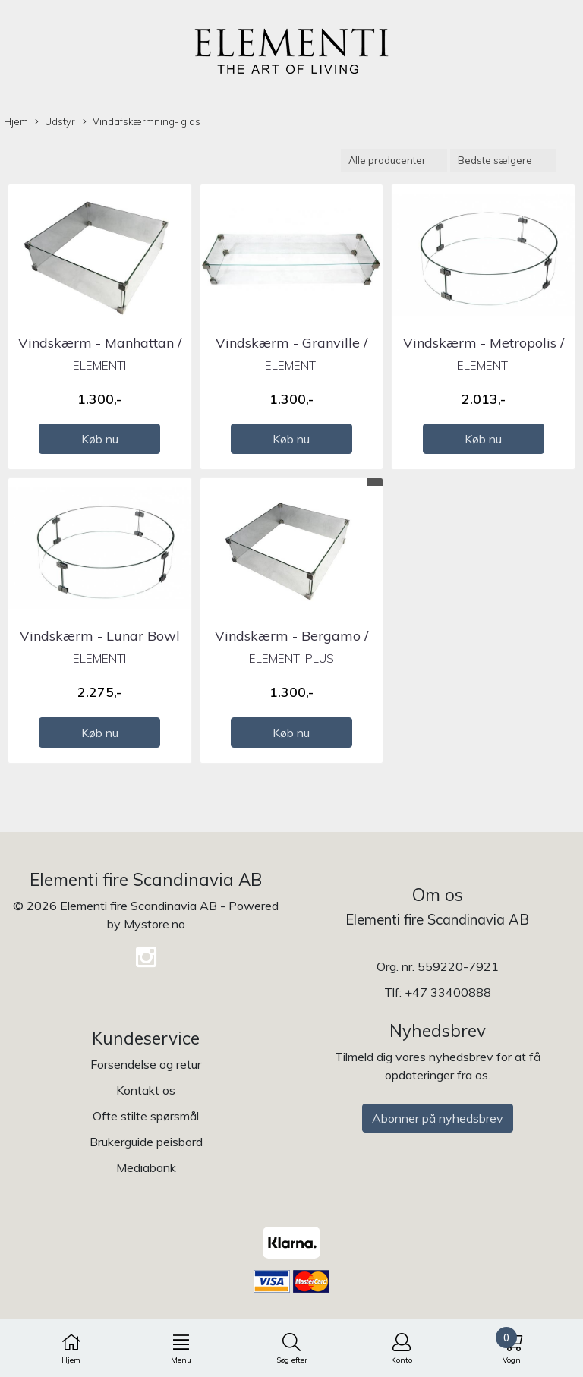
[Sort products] (503, 160)
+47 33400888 (448, 992)
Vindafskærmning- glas (141, 122)
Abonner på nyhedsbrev (437, 1118)
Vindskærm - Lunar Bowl (100, 635)
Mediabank (146, 1167)
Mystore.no (154, 923)
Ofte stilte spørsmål (146, 1115)
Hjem (16, 121)
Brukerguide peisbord (146, 1141)
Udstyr (55, 122)
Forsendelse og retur (145, 1064)
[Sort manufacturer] (394, 160)
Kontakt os (145, 1090)
